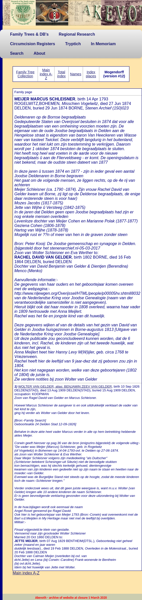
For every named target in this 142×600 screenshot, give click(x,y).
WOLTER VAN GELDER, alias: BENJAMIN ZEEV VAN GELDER (65, 386)
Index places (91, 74)
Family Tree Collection (25, 74)
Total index (61, 74)
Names (75, 74)
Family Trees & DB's (29, 34)
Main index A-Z (46, 74)
